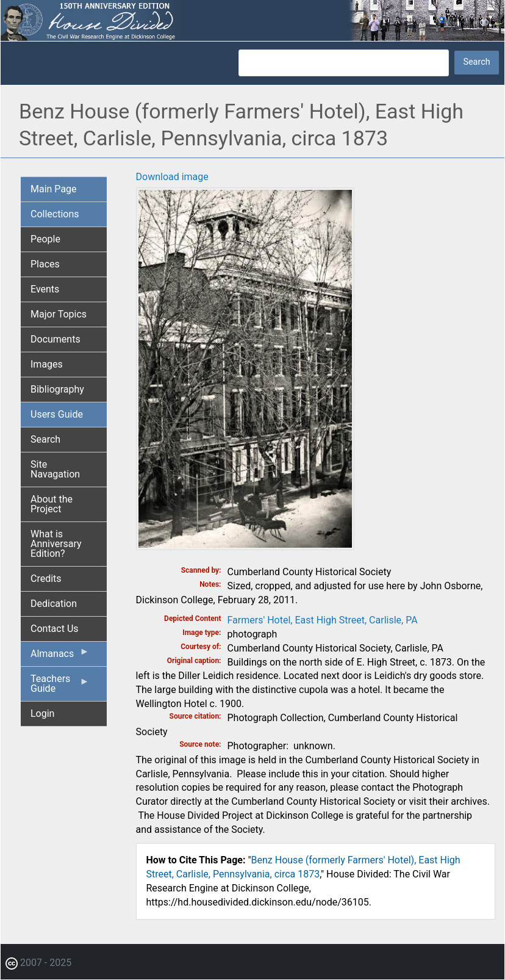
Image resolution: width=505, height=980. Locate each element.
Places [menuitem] (45, 264)
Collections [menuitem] (54, 214)
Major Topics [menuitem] (58, 314)
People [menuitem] (45, 239)
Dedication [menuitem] (53, 603)
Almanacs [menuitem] (60, 656)
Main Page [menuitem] (53, 189)
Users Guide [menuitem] (56, 414)
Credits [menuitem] (46, 578)
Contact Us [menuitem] (54, 628)
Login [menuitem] (42, 713)
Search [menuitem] (45, 439)
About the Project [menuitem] (51, 504)
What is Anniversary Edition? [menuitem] (56, 543)
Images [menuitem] (46, 364)
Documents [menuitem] (55, 339)
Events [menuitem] (44, 289)
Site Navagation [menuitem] (55, 469)
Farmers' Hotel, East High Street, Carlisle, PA (322, 620)
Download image (172, 177)
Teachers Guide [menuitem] (60, 687)
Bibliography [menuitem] (57, 389)
